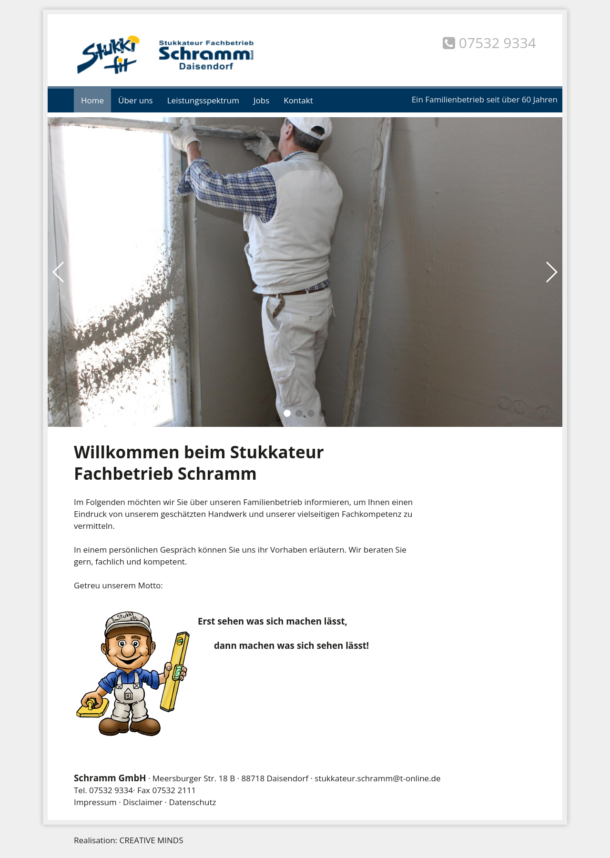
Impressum (95, 802)
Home (92, 100)
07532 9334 (111, 790)
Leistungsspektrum (203, 100)
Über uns (135, 100)
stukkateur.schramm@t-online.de (377, 778)
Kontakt (298, 100)
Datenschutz (192, 802)
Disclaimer (143, 802)
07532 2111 (174, 790)
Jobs (261, 100)
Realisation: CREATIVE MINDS (128, 840)
